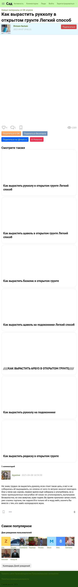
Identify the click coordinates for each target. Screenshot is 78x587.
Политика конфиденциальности (15, 579)
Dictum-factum (20, 26)
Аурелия (16, 475)
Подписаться (68, 26)
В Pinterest (36, 139)
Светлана (69, 543)
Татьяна (15, 543)
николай (6, 554)
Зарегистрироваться (65, 3)
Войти (51, 3)
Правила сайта (7, 573)
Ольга (51, 543)
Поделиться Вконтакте (35, 133)
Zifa (6, 543)
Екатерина (24, 543)
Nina (60, 543)
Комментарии (32, 3)
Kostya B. (15, 554)
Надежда (33, 543)
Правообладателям (23, 573)
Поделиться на (15, 139)
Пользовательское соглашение (45, 573)
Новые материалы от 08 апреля (17, 10)
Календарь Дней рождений (16, 565)
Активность (18, 3)
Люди (43, 3)
